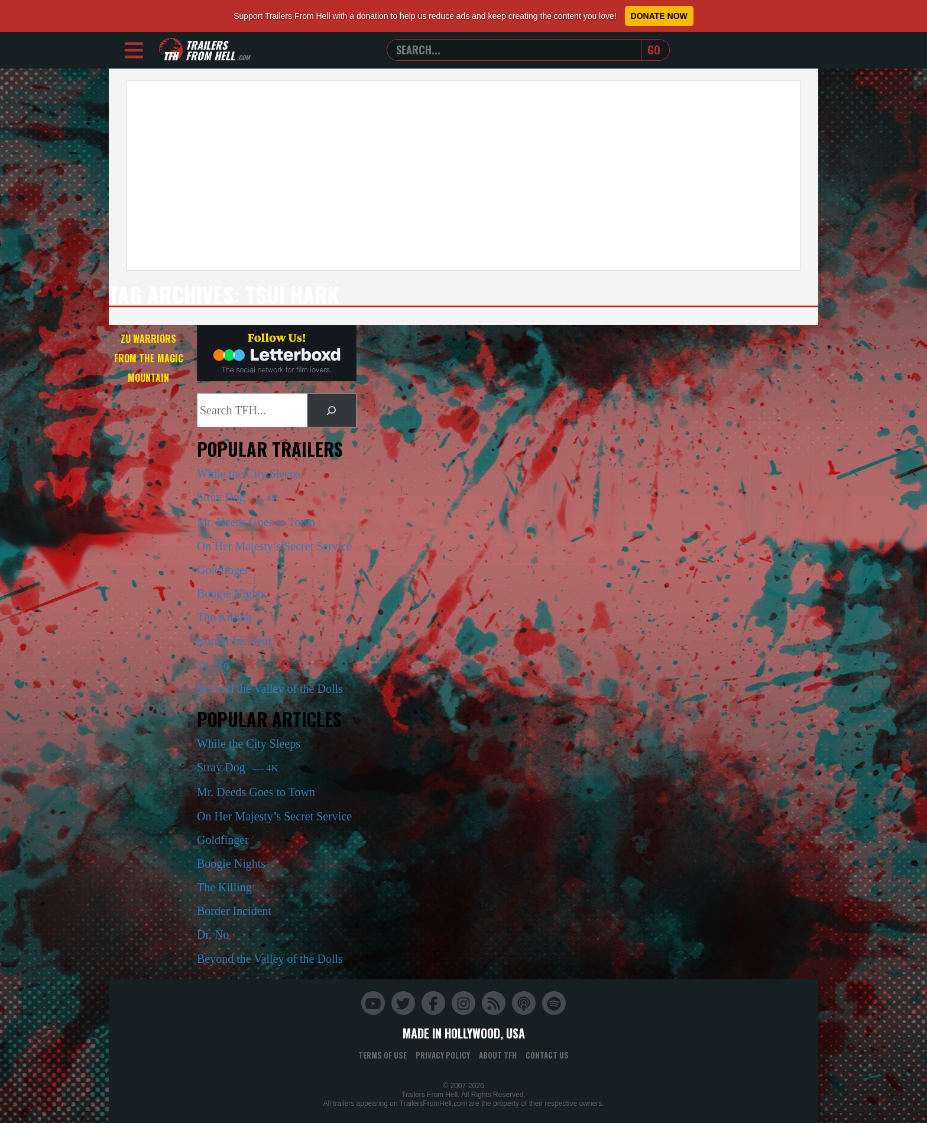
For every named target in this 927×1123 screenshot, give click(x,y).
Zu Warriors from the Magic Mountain (148, 358)
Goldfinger (223, 569)
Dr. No (213, 664)
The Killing (224, 617)
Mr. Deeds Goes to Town (256, 521)
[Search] (331, 410)
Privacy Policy (443, 1055)
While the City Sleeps (248, 473)
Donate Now (659, 16)
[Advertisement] (463, 175)
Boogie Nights (231, 593)
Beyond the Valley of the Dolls (270, 688)
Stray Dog (237, 497)
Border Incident (234, 640)
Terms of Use (382, 1055)
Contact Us (547, 1055)
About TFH (498, 1055)
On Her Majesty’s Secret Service (274, 546)
